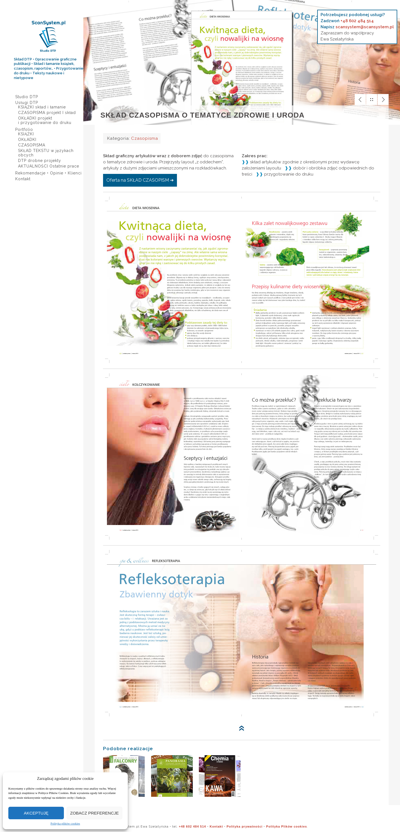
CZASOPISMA (31, 145)
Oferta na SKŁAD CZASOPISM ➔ (140, 180)
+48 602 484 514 (357, 20)
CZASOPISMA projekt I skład (47, 112)
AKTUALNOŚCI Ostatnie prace (48, 166)
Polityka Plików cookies (286, 826)
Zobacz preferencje (94, 813)
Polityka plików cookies (65, 823)
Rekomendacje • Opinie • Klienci (48, 173)
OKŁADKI (27, 139)
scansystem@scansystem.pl (365, 26)
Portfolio (24, 129)
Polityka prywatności (244, 826)
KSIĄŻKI (26, 134)
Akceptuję (36, 813)
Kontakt (23, 179)
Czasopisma (144, 138)
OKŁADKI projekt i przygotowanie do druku (44, 120)
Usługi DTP (26, 102)
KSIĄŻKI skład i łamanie (42, 107)
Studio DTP (26, 97)
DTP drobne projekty (39, 160)
